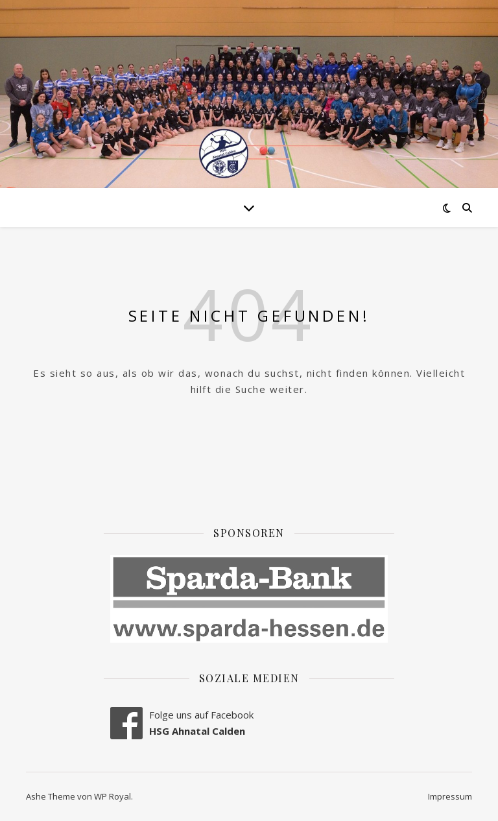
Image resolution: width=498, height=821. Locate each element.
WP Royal (112, 796)
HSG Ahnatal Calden (197, 730)
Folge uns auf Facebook (201, 714)
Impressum (450, 796)
